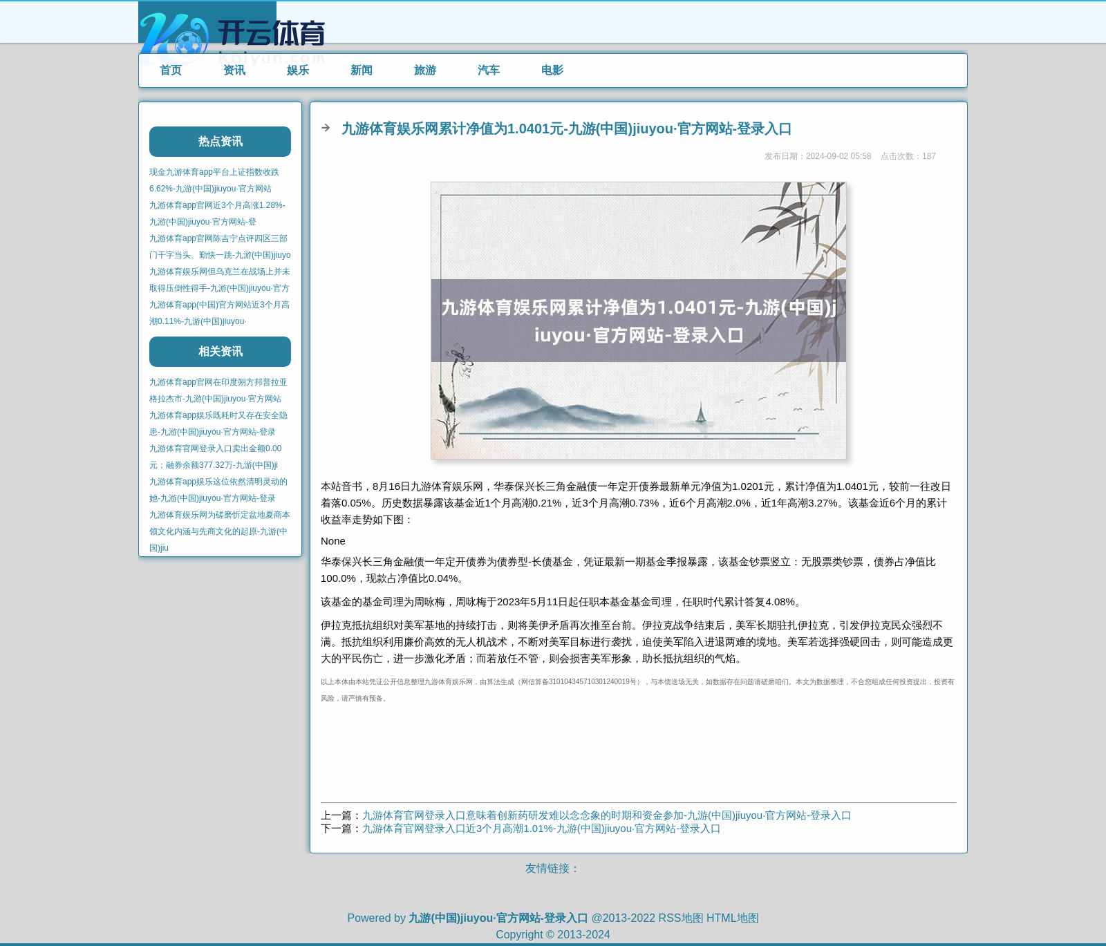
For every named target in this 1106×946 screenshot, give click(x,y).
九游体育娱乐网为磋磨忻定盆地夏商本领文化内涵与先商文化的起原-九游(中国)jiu (219, 531)
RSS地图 (681, 918)
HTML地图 (732, 918)
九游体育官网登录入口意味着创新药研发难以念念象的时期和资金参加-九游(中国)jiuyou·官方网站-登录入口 (607, 815)
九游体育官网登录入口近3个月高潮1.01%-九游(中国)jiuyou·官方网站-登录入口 (541, 828)
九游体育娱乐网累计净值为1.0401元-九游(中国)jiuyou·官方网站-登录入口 (566, 128)
